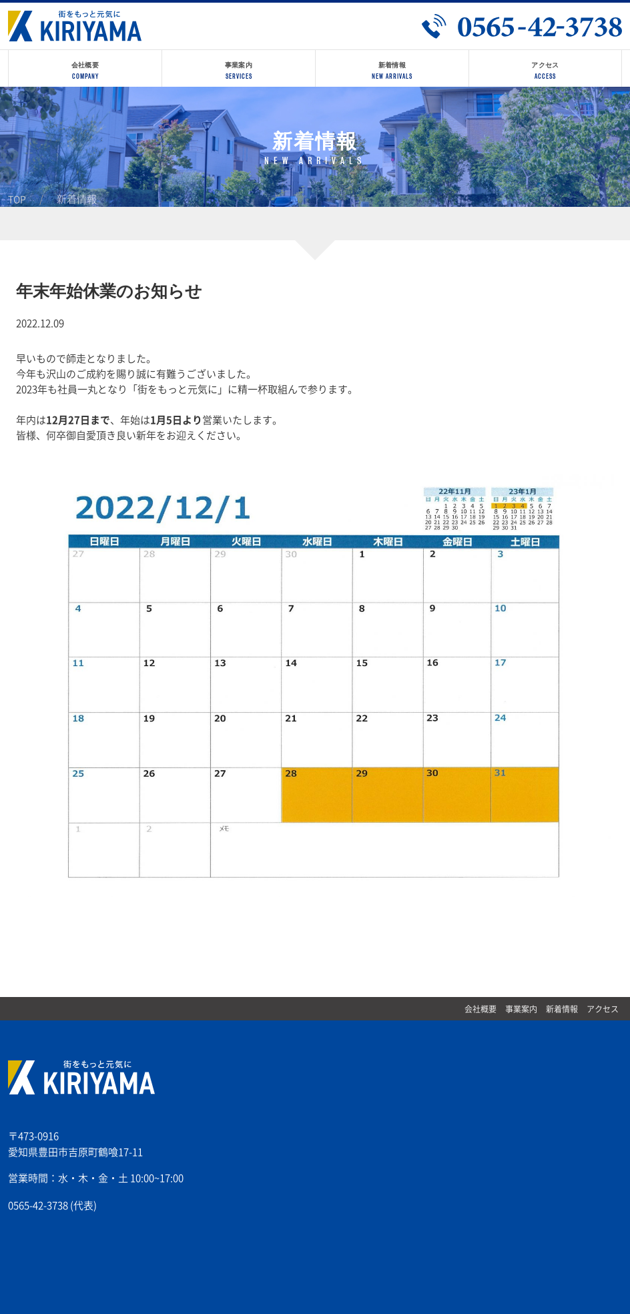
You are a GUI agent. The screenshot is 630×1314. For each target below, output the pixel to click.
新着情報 (562, 1009)
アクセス (603, 1009)
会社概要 (480, 1009)
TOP (17, 199)
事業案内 (521, 1009)
